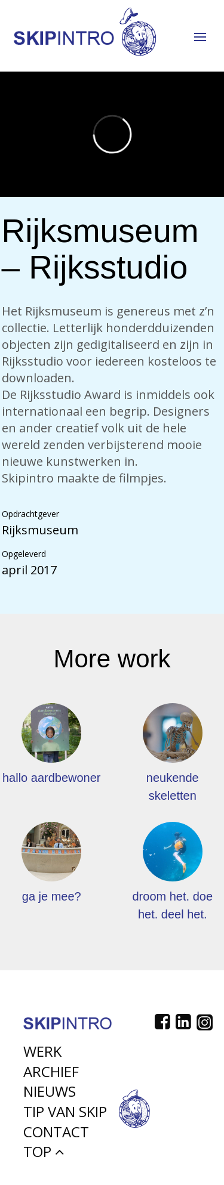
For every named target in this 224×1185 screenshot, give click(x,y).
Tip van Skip (65, 1115)
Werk (42, 1055)
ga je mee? (51, 896)
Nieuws (49, 1094)
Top (43, 1155)
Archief (51, 1075)
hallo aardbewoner (51, 777)
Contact (56, 1135)
